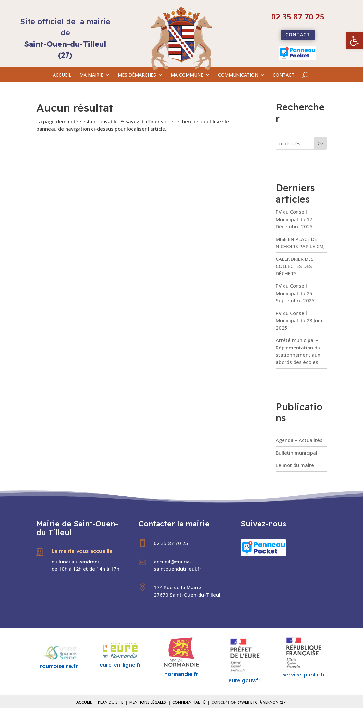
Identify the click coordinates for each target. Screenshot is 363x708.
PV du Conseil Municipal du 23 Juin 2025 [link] (299, 320)
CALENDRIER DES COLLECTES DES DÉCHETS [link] (295, 266)
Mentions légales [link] (147, 702)
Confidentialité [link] (188, 702)
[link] (354, 40)
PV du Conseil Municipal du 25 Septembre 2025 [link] (295, 293)
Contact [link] (297, 35)
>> (320, 143)
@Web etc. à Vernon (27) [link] (262, 702)
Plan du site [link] (110, 702)
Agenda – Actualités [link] (299, 440)
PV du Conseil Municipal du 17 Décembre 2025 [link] (294, 219)
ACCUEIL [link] (62, 75)
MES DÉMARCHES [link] (137, 75)
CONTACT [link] (284, 75)
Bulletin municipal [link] (296, 452)
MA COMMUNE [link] (187, 75)
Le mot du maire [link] (295, 465)
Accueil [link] (84, 702)
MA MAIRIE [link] (91, 75)
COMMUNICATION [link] (238, 75)
